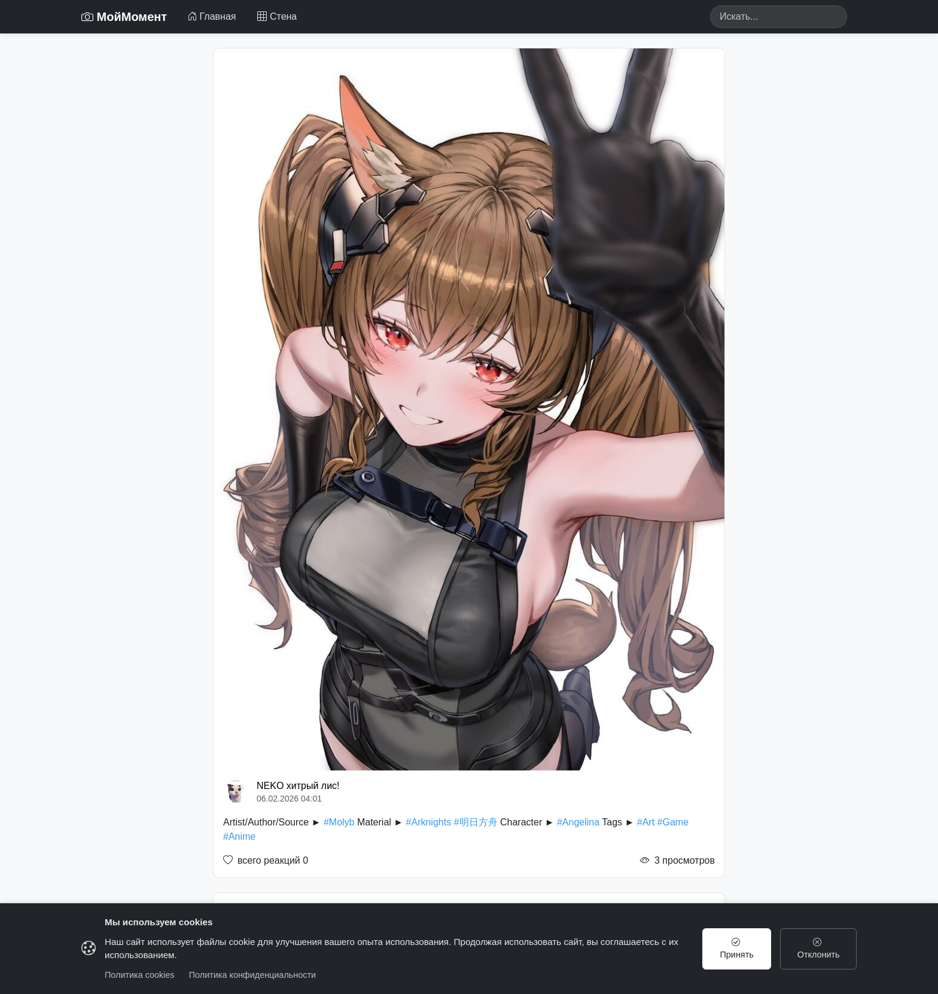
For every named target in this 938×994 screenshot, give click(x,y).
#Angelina (578, 822)
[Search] (778, 16)
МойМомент (124, 16)
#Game (673, 822)
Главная (211, 16)
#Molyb (339, 822)
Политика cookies (140, 975)
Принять (737, 948)
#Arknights (429, 822)
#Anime (239, 836)
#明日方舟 (476, 822)
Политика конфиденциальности (252, 975)
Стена (277, 16)
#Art (645, 822)
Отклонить (818, 948)
